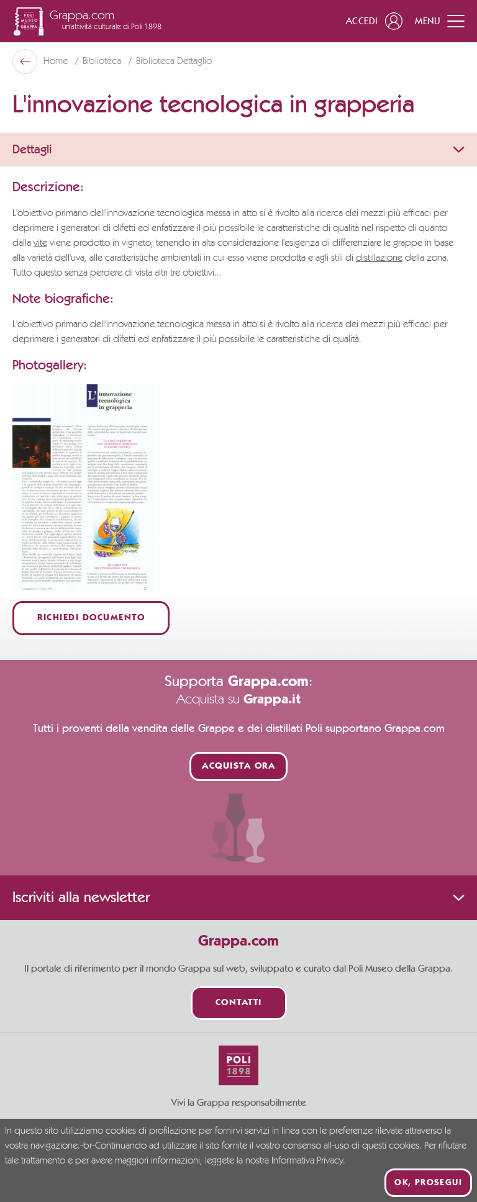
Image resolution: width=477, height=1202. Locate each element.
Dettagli (238, 149)
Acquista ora (238, 766)
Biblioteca (103, 61)
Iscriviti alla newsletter (238, 897)
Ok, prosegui (428, 1182)
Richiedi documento (91, 618)
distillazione (379, 258)
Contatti (239, 1003)
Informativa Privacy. (308, 1161)
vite (40, 243)
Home (56, 61)
